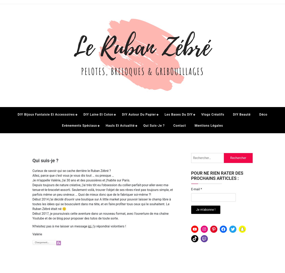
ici (89, 226)
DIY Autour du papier (139, 114)
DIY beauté (242, 114)
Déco (263, 114)
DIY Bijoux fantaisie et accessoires (46, 114)
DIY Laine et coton (98, 114)
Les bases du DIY (179, 114)
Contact (179, 125)
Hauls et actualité (120, 125)
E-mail (196, 189)
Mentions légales (209, 125)
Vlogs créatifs (212, 114)
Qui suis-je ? (154, 125)
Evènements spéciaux (79, 125)
